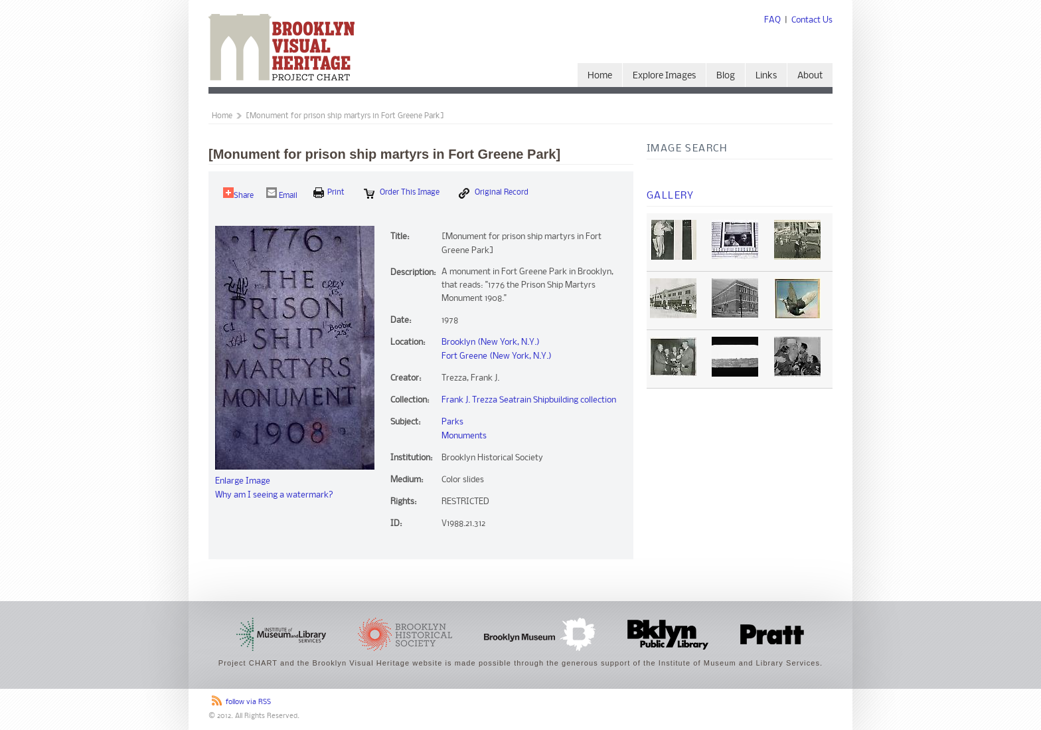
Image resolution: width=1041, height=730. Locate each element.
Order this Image (402, 193)
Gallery (670, 196)
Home (600, 76)
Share (238, 193)
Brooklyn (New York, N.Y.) (490, 342)
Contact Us (812, 20)
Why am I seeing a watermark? (274, 495)
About (810, 76)
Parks (452, 422)
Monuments (464, 436)
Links (766, 76)
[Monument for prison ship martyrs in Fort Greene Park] (345, 116)
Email (281, 193)
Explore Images (664, 76)
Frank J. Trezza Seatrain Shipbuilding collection (528, 400)
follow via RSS (248, 702)
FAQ (772, 20)
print (329, 192)
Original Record (493, 193)
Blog (725, 76)
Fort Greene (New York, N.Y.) (496, 356)
